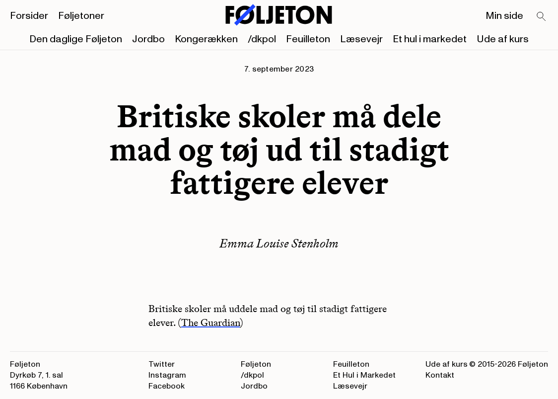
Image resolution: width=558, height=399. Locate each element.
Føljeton (256, 364)
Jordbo (148, 39)
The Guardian (210, 322)
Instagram (167, 375)
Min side (504, 16)
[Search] (541, 16)
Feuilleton (308, 39)
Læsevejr (361, 39)
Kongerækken (206, 39)
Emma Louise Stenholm (279, 243)
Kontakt (439, 375)
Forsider (29, 16)
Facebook (166, 386)
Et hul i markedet (430, 39)
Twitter (161, 364)
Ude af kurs (503, 39)
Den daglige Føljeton (75, 39)
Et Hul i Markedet (364, 375)
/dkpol (262, 39)
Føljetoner (81, 16)
